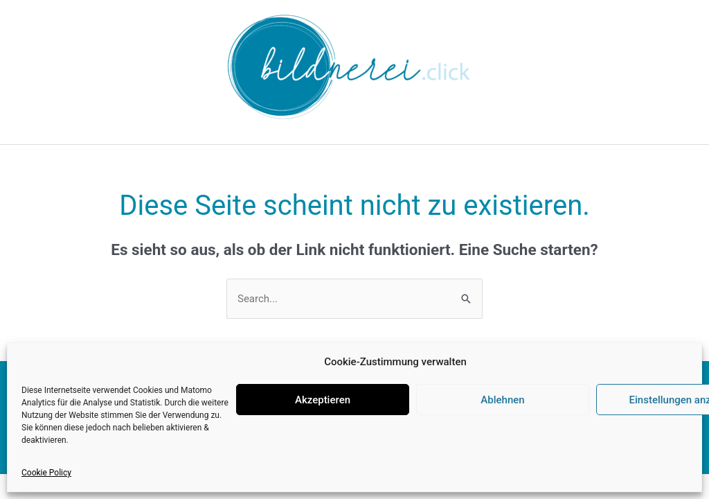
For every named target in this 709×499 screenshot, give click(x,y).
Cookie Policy (46, 473)
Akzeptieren (322, 400)
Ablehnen (502, 400)
